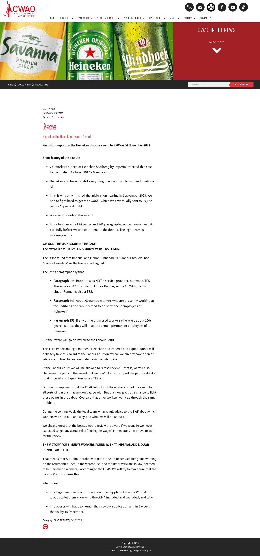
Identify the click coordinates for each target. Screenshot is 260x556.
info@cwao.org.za (142, 550)
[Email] (200, 7)
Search (241, 84)
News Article (41, 84)
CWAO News (26, 84)
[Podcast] (211, 7)
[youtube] (232, 7)
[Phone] (189, 7)
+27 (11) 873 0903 (120, 550)
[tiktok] (243, 7)
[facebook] (222, 7)
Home (11, 84)
